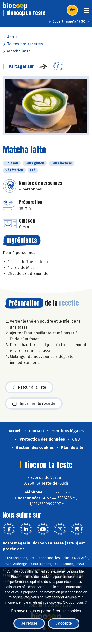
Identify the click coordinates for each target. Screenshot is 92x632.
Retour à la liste (29, 387)
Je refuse (29, 623)
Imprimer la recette (33, 403)
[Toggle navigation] (86, 12)
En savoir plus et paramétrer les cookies (46, 611)
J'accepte (63, 623)
